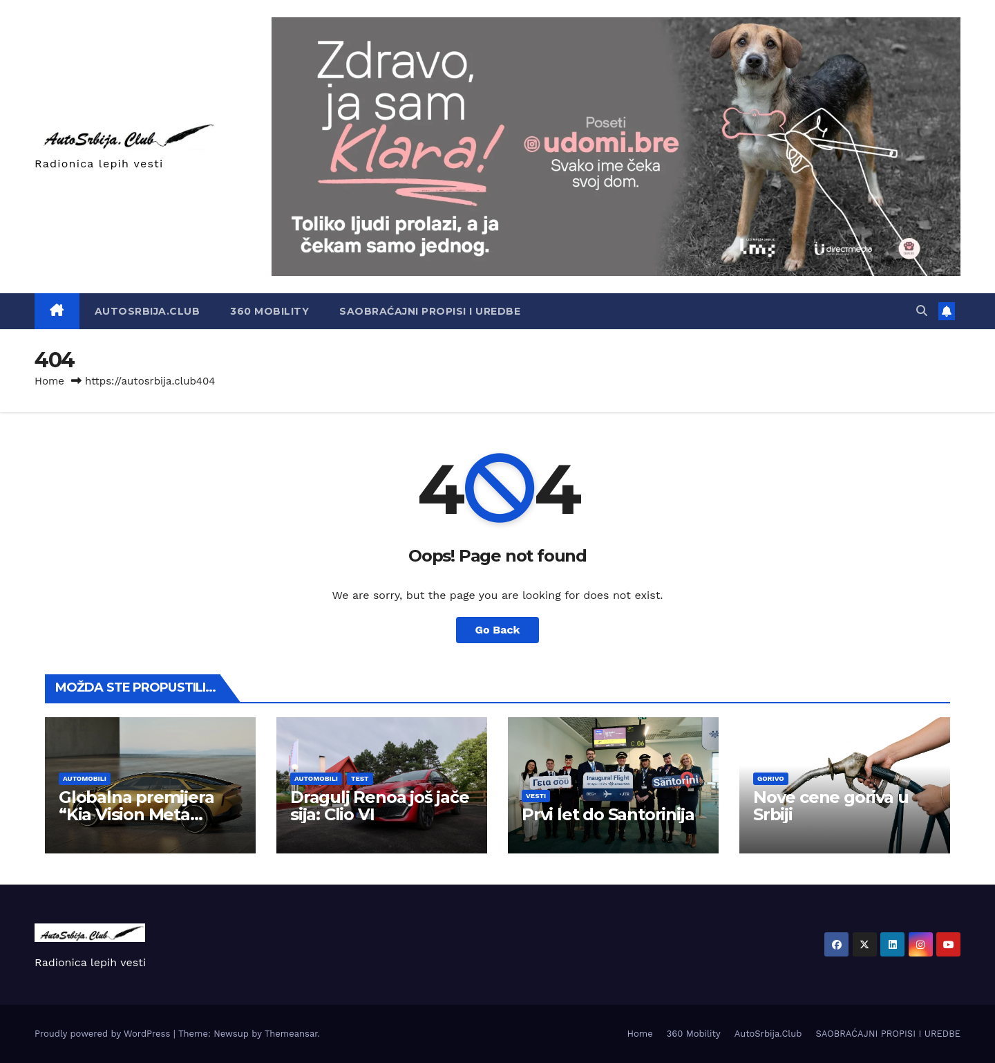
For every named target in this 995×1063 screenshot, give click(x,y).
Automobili (84, 778)
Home (49, 381)
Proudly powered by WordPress (104, 1033)
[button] (921, 310)
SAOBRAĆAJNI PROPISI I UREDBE (429, 311)
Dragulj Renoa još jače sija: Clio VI (379, 805)
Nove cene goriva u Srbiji (830, 805)
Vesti (536, 795)
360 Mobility (269, 311)
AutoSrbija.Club (147, 311)
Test (360, 778)
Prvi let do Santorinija (608, 814)
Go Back (497, 629)
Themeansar (291, 1033)
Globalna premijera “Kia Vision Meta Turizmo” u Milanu (136, 814)
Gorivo (770, 778)
